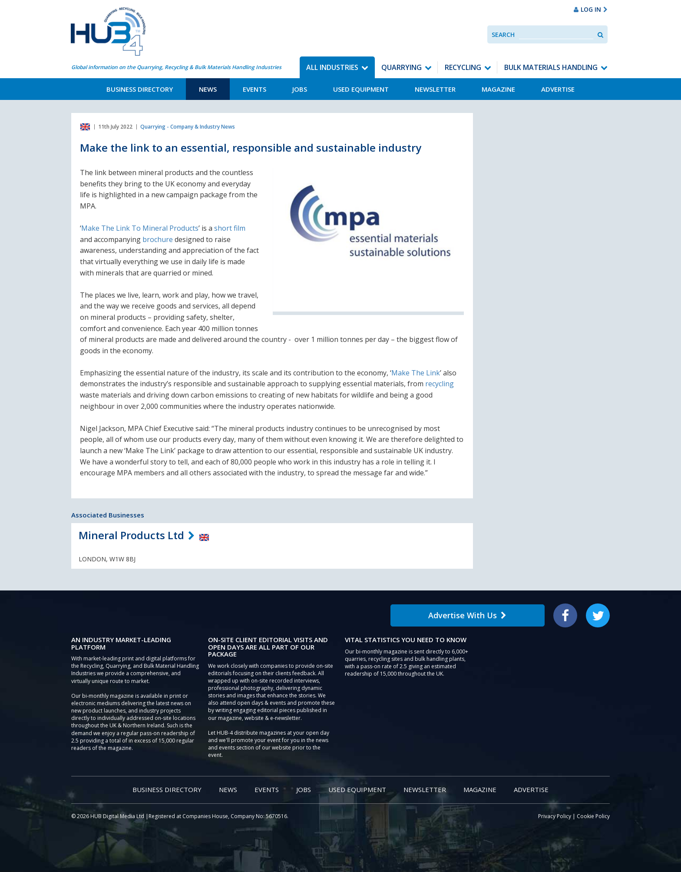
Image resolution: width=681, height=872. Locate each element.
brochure (158, 239)
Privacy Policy (554, 816)
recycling (439, 383)
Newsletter (435, 89)
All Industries (332, 67)
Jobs (299, 89)
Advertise (558, 89)
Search (503, 34)
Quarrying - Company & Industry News (187, 126)
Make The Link (415, 373)
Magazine (498, 89)
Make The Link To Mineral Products (139, 228)
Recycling (463, 67)
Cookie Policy (593, 816)
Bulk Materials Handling (551, 67)
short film (229, 228)
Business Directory (139, 89)
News (208, 89)
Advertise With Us (467, 615)
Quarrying (401, 67)
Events (254, 89)
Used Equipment (361, 89)
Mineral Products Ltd (131, 535)
